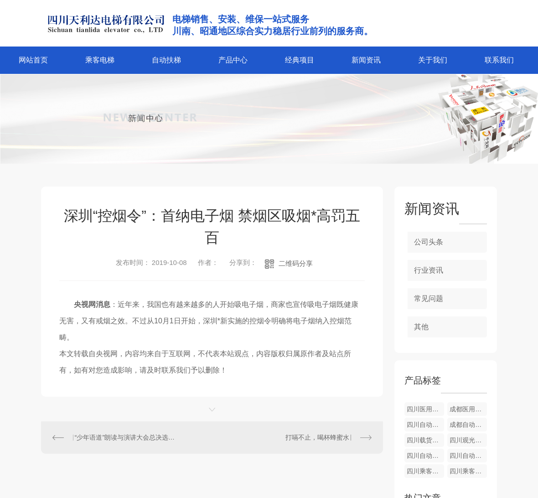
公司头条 (428, 242)
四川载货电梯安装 (425, 440)
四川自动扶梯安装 (425, 455)
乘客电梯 (99, 60)
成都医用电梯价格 (468, 409)
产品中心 (233, 60)
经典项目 (299, 60)
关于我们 (432, 60)
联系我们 (499, 60)
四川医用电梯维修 (425, 409)
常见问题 (428, 298)
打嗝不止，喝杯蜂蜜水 (317, 437)
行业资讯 (428, 270)
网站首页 (33, 60)
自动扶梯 (166, 60)
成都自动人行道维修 (468, 424)
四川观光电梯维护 (468, 440)
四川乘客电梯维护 (425, 471)
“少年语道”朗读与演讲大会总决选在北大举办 (127, 437)
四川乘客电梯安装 (468, 471)
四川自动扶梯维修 (468, 455)
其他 (421, 327)
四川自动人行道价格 (425, 424)
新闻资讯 (366, 60)
